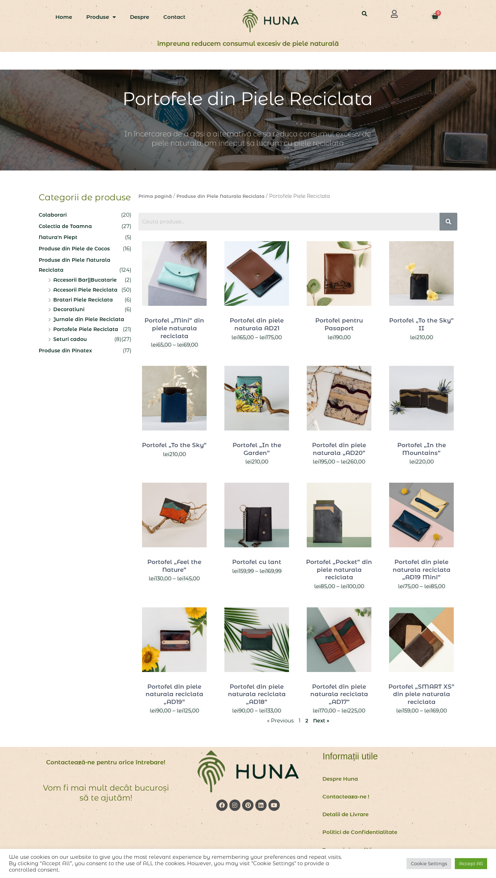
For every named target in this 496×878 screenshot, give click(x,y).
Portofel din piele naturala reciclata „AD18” (257, 694)
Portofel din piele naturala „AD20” (339, 449)
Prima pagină (155, 196)
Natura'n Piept (58, 237)
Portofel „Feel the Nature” (174, 566)
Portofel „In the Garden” (256, 449)
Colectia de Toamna (66, 226)
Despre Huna (340, 778)
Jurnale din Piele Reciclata (89, 319)
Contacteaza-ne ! (345, 796)
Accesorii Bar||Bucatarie (86, 279)
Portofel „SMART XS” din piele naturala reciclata (421, 694)
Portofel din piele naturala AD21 (257, 324)
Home (63, 16)
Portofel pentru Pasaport (339, 324)
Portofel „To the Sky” (174, 445)
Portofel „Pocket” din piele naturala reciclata (339, 569)
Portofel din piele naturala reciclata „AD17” (339, 694)
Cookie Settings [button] (429, 863)
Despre (139, 16)
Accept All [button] (471, 863)
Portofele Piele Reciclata (87, 329)
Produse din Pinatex (66, 350)
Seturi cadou (70, 339)
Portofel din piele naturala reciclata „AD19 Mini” (421, 569)
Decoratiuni (69, 309)
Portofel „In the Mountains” (421, 449)
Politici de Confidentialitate (359, 832)
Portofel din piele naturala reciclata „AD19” (174, 694)
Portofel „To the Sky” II (422, 324)
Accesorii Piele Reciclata (87, 289)
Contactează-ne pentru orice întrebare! (106, 767)
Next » (321, 720)
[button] (394, 14)
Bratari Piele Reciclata (83, 299)
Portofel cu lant (256, 562)
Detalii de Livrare (345, 814)
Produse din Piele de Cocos (76, 248)
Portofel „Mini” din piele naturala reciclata (174, 328)
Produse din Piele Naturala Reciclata (225, 196)
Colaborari (53, 214)
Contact (174, 16)
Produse (101, 17)
